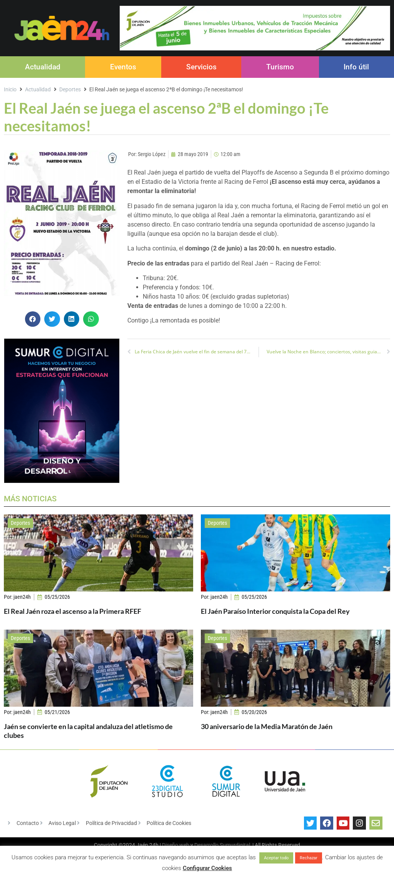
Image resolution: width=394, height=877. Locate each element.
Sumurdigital (235, 845)
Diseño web (175, 845)
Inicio (10, 89)
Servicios (201, 66)
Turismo (280, 66)
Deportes (70, 89)
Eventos (123, 66)
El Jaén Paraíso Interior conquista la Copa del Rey (275, 611)
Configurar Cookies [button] (207, 868)
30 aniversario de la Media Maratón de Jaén (266, 726)
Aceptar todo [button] (276, 857)
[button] (33, 319)
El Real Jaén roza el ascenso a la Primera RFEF (72, 611)
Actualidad (42, 66)
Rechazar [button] (308, 857)
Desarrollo (206, 845)
